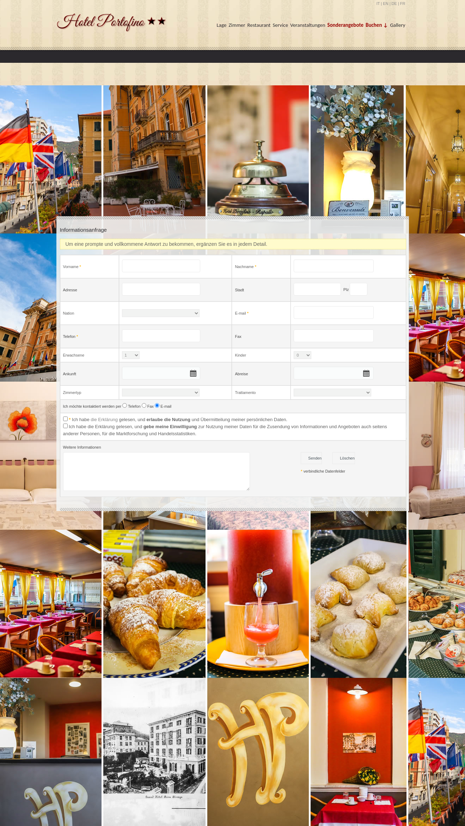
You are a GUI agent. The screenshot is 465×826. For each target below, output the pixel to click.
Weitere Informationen (82, 447)
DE (394, 3)
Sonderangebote (345, 25)
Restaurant (259, 25)
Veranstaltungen (307, 25)
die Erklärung (104, 419)
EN (385, 3)
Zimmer (236, 25)
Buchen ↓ (377, 25)
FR (402, 3)
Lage (222, 25)
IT (378, 3)
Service (280, 25)
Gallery (397, 25)
